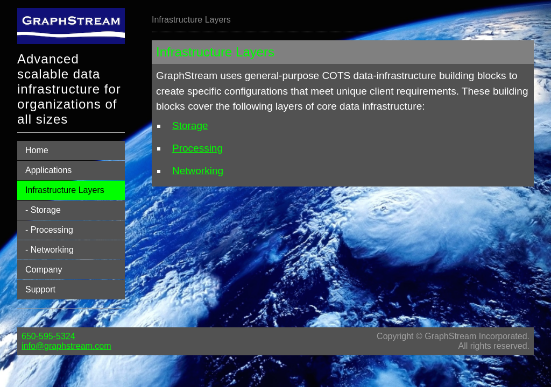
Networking (197, 170)
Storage (190, 125)
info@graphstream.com (66, 345)
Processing (197, 148)
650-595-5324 (48, 336)
